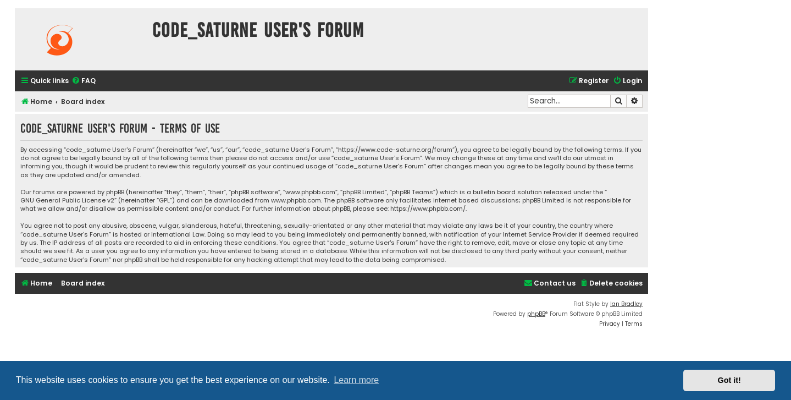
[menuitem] (83, 81)
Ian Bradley (626, 304)
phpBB (536, 314)
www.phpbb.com (296, 200)
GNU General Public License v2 (67, 200)
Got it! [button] (729, 380)
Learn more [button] (356, 380)
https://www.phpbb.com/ (428, 209)
